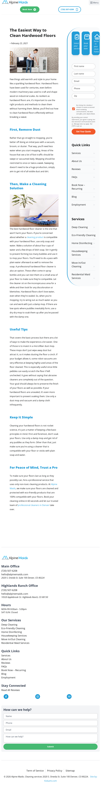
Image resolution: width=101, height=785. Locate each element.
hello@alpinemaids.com (14, 574)
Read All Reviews (10, 690)
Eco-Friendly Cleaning (83, 235)
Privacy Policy (54, 770)
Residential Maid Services (81, 276)
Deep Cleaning (80, 227)
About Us (77, 161)
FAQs (74, 177)
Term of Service (35, 770)
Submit (50, 746)
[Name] (50, 716)
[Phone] (50, 723)
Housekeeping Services (79, 252)
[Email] (50, 730)
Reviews (76, 169)
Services (76, 153)
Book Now (29, 9)
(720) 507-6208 (70, 9)
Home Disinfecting (82, 243)
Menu (95, 3)
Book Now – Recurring (78, 186)
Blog (74, 196)
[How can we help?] (50, 738)
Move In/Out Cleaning (78, 264)
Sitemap (70, 770)
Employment (79, 204)
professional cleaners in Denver (33, 505)
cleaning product (35, 237)
